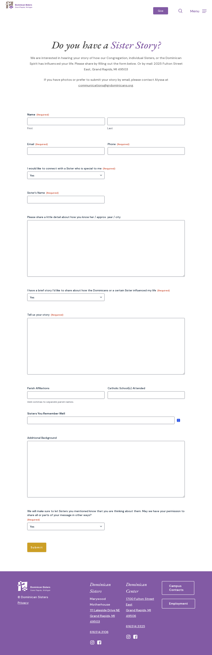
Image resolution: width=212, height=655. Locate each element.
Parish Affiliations (38, 388)
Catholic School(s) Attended (126, 388)
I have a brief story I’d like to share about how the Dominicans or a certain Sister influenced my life (98, 290)
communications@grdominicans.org (105, 85)
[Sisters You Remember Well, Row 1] (101, 420)
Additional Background (42, 438)
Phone (118, 144)
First (30, 128)
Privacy (23, 603)
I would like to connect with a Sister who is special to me (71, 168)
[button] (198, 11)
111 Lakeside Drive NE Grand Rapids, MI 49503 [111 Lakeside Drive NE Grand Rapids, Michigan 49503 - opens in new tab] (105, 616)
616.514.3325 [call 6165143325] (135, 626)
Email (37, 144)
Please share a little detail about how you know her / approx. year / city (74, 217)
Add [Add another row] (178, 420)
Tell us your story (45, 315)
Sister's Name (43, 193)
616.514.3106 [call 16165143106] (99, 632)
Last (110, 128)
